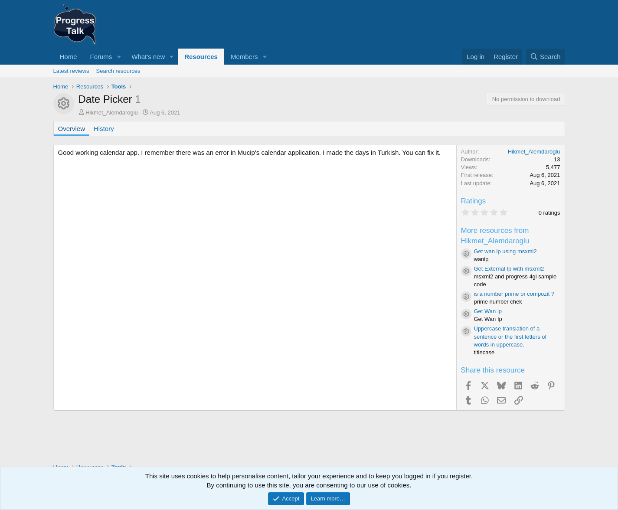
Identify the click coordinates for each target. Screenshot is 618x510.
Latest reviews (71, 71)
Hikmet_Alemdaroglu (111, 112)
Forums (101, 56)
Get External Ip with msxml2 (509, 268)
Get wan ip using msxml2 (505, 251)
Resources (201, 56)
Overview (71, 128)
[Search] (545, 57)
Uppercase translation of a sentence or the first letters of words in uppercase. (510, 336)
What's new (148, 56)
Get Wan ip (488, 311)
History (104, 128)
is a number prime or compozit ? (514, 294)
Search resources (118, 71)
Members (244, 56)
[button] (119, 57)
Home (68, 56)
